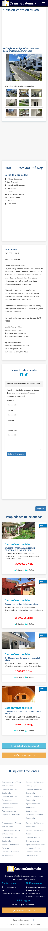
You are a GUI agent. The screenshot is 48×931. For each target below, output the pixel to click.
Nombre (10, 400)
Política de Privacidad (35, 896)
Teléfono (10, 420)
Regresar (40, 508)
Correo (10, 410)
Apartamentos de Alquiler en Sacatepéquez (33, 807)
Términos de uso (33, 893)
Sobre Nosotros (33, 890)
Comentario (12, 430)
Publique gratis (9, 887)
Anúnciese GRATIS (24, 910)
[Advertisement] (24, 30)
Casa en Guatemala (19, 3)
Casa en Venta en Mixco (18, 544)
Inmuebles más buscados (24, 745)
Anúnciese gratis (24, 755)
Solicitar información (16, 454)
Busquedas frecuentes (36, 887)
